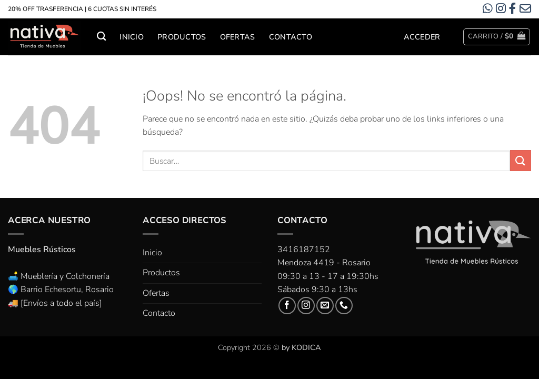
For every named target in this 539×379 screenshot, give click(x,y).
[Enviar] (520, 160)
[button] (422, 36)
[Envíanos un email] (325, 305)
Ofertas (237, 37)
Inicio (131, 37)
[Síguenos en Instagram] (306, 305)
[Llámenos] (344, 305)
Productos (181, 37)
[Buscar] (101, 36)
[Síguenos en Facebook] (287, 305)
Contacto (290, 37)
